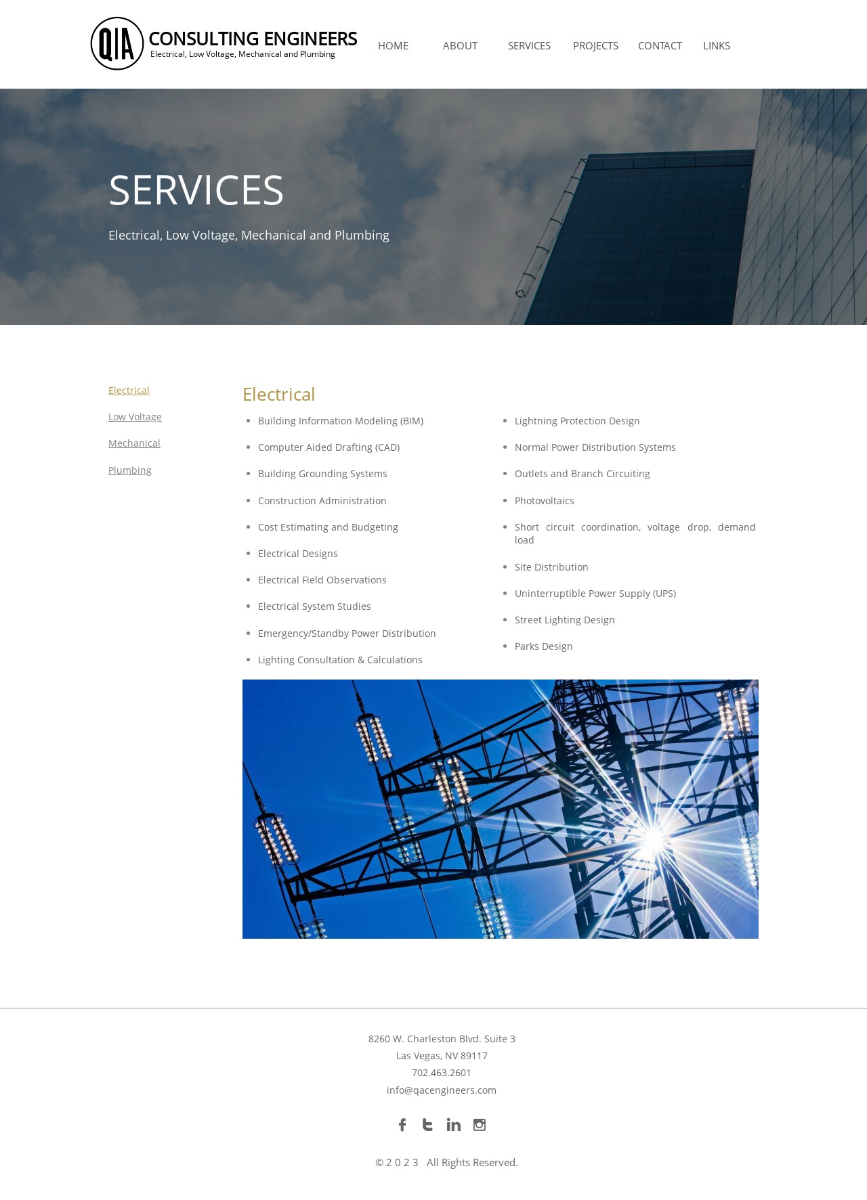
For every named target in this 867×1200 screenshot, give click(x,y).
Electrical (129, 390)
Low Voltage (135, 416)
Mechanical (134, 443)
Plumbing (130, 470)
